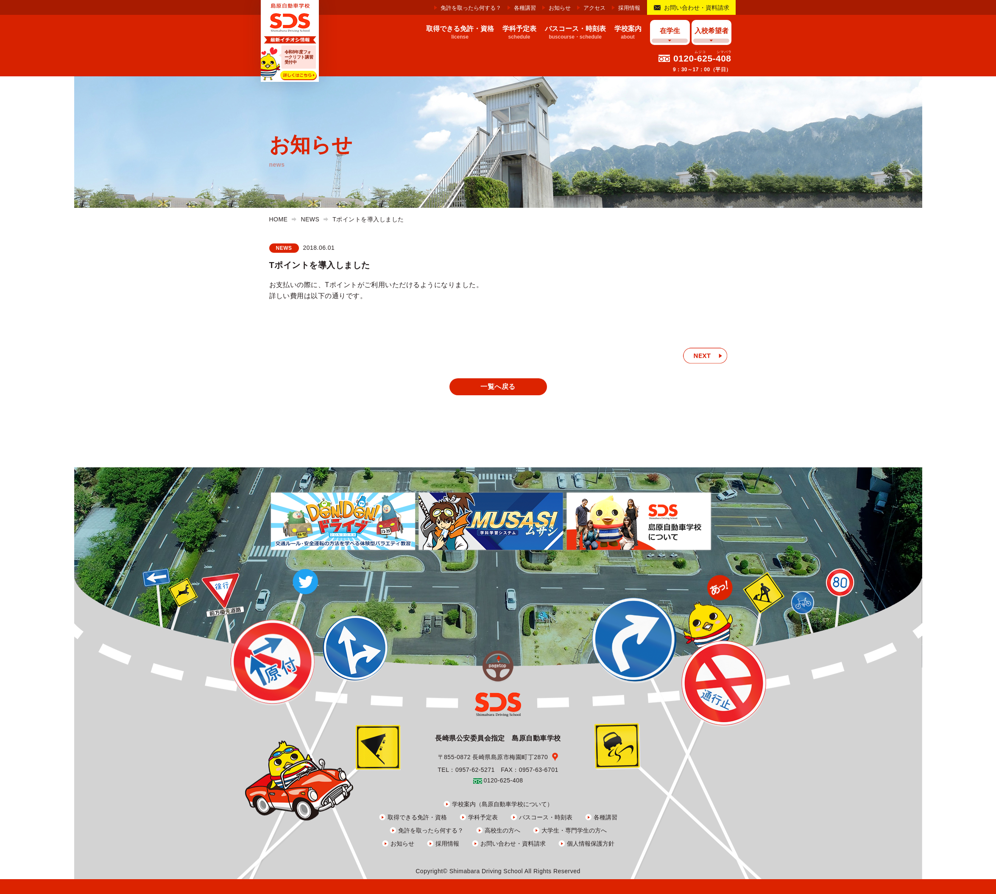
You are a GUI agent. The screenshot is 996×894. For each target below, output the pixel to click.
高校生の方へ (502, 830)
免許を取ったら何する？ (471, 8)
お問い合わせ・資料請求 (696, 7)
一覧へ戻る (497, 386)
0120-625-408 (702, 58)
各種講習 (525, 8)
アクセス (594, 8)
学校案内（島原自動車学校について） (502, 804)
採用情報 (629, 8)
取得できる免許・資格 (417, 817)
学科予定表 (483, 817)
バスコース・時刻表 (545, 817)
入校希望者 (711, 30)
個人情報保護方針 (590, 843)
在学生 (670, 30)
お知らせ (560, 8)
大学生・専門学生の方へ (574, 830)
